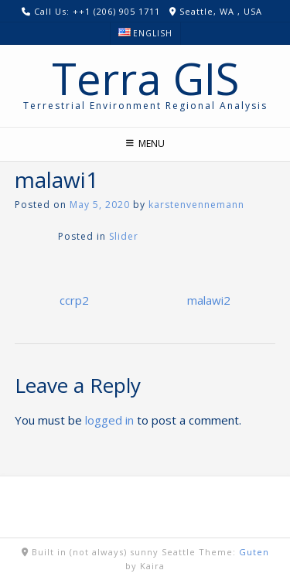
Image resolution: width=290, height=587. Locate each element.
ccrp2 (74, 300)
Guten (254, 552)
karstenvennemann (196, 204)
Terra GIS (145, 78)
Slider (123, 236)
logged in (109, 420)
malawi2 (208, 300)
